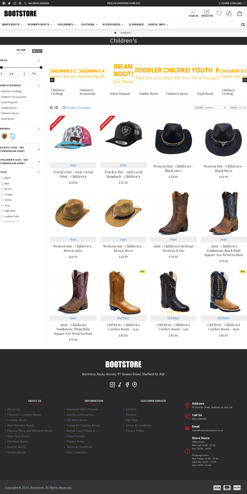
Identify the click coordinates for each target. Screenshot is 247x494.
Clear (38, 51)
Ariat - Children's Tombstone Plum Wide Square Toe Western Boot (73, 329)
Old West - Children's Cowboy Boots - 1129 (123, 327)
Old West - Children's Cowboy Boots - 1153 (173, 327)
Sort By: (199, 107)
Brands (5, 128)
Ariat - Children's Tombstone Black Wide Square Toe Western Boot (224, 250)
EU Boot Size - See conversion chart (12, 149)
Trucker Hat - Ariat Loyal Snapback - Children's (123, 174)
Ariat (73, 165)
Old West (123, 318)
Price (4, 60)
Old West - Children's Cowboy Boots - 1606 (223, 327)
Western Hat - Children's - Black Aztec (173, 168)
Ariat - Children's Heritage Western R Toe (173, 248)
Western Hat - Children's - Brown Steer (123, 248)
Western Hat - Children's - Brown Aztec (73, 248)
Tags (3, 172)
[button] (52, 80)
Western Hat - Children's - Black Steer (223, 168)
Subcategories (10, 85)
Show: (234, 107)
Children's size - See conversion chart (14, 161)
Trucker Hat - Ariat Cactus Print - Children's (73, 174)
